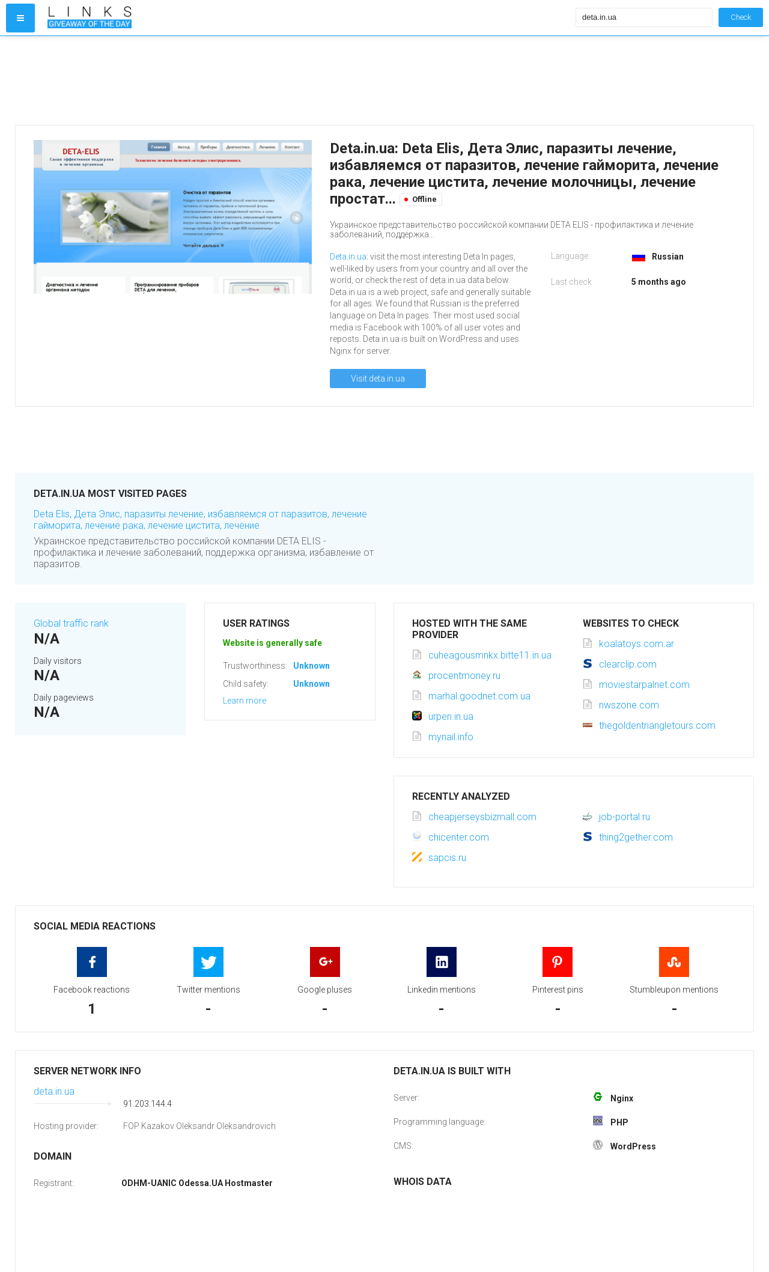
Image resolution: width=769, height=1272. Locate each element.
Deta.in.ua (348, 256)
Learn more (244, 700)
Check (741, 17)
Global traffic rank (71, 623)
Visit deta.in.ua (378, 378)
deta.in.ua (54, 1091)
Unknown (311, 666)
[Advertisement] (309, 80)
